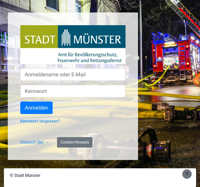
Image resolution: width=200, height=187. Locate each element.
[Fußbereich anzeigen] (187, 174)
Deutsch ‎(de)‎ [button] (32, 142)
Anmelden (36, 108)
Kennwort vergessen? (40, 121)
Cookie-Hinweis (74, 142)
